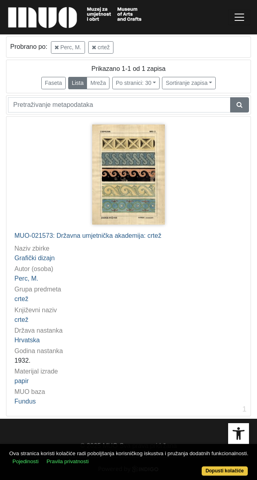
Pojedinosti (25, 461)
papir (21, 381)
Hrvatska (27, 340)
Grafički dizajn (34, 258)
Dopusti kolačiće (225, 471)
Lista (78, 83)
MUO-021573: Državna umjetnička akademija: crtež (87, 235)
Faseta (53, 83)
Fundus (25, 401)
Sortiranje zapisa (186, 83)
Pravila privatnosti (68, 461)
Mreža (98, 83)
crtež (101, 47)
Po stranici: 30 (134, 83)
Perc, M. (68, 47)
